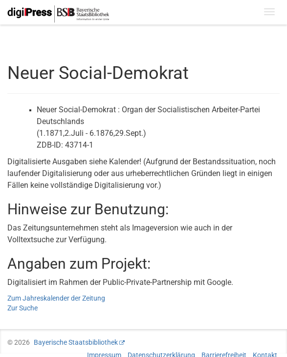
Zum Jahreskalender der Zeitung (56, 298)
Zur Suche (22, 308)
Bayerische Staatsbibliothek (76, 342)
